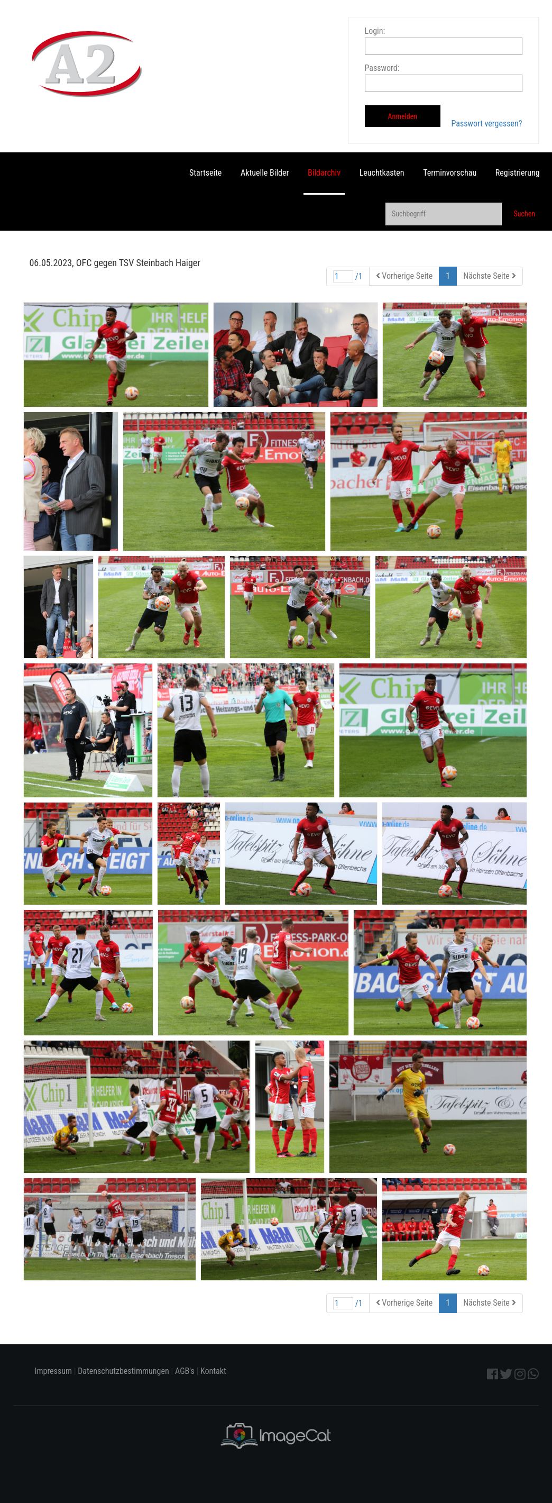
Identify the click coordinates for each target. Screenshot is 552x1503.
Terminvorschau (449, 173)
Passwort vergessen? (486, 124)
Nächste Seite (489, 276)
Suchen (524, 213)
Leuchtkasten (382, 173)
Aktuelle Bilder (265, 173)
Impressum (53, 1371)
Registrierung (517, 173)
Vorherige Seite (404, 276)
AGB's (185, 1371)
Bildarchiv (324, 173)
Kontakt (213, 1371)
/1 (348, 276)
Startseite (205, 173)
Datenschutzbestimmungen (123, 1371)
